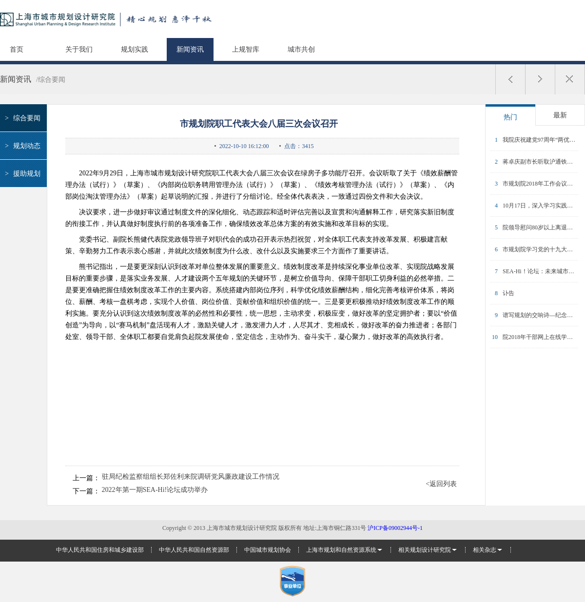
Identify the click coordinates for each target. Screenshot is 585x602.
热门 (510, 117)
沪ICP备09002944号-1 (395, 528)
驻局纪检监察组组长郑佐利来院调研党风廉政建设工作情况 (190, 476)
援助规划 (21, 173)
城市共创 (301, 49)
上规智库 (245, 49)
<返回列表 (441, 484)
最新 (560, 115)
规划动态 (21, 146)
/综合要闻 (50, 79)
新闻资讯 (190, 49)
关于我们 (79, 49)
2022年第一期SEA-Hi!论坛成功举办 (155, 490)
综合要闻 (21, 118)
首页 (16, 49)
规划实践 (134, 49)
